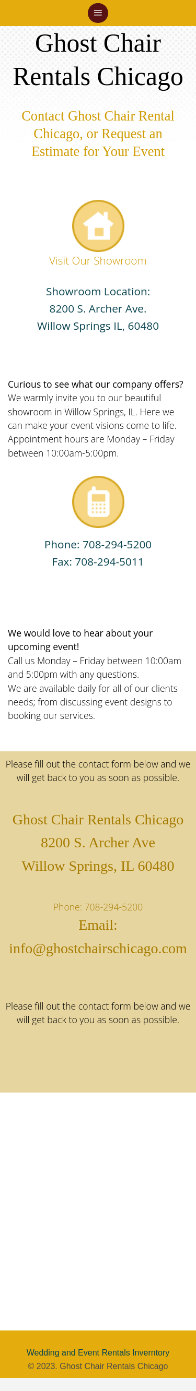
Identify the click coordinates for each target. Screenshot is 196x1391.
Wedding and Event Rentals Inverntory (98, 1352)
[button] (98, 13)
